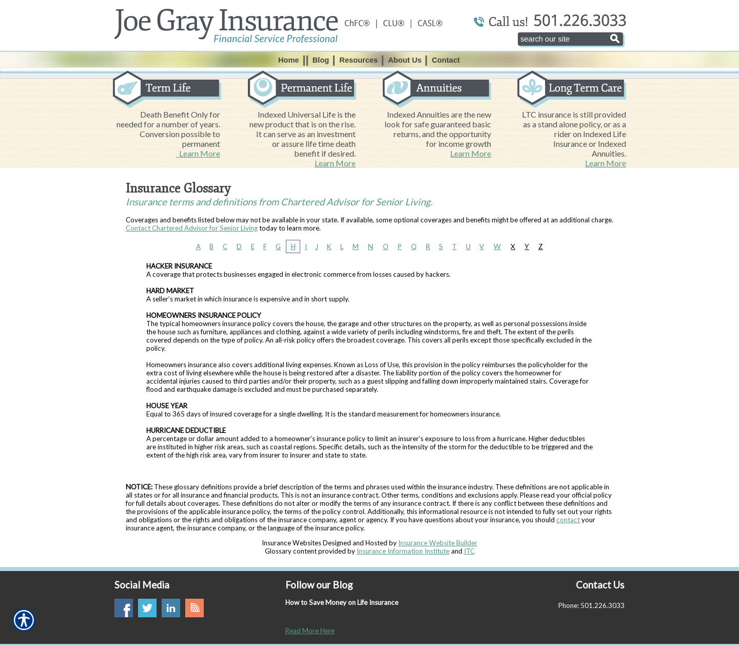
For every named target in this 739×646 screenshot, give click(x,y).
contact (568, 520)
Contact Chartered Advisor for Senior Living (192, 228)
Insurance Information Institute (403, 551)
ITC (469, 551)
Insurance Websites (291, 543)
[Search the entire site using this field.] (570, 39)
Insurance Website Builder (437, 543)
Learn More (198, 153)
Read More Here (310, 630)
